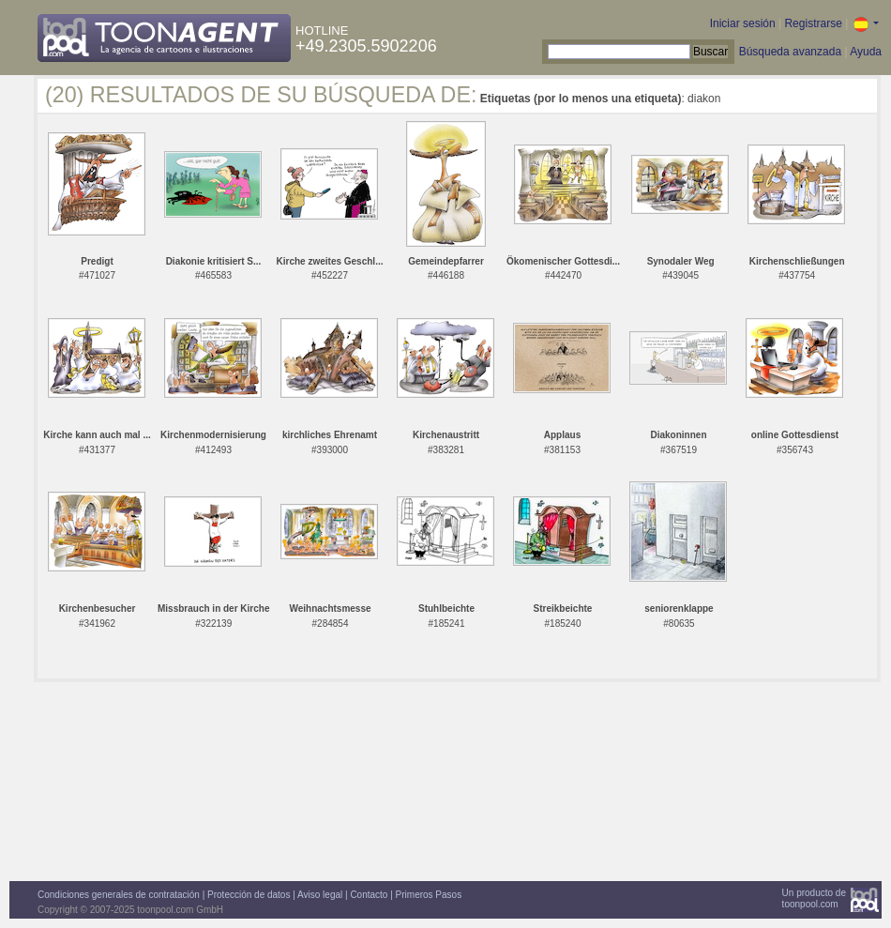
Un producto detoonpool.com (814, 898)
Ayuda (866, 51)
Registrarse (812, 23)
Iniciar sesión (743, 23)
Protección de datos (248, 895)
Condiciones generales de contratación (119, 895)
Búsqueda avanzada (790, 51)
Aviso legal (319, 895)
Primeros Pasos (429, 895)
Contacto (368, 895)
